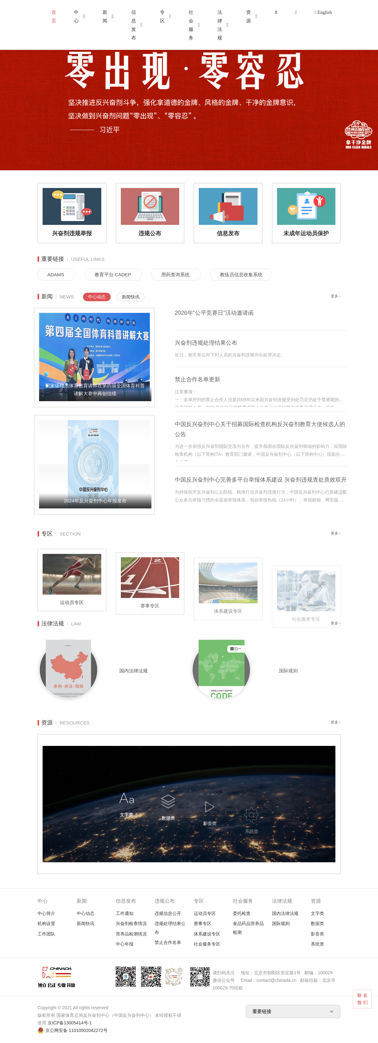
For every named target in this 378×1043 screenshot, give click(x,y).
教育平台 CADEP (114, 274)
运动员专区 (205, 913)
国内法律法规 (150, 670)
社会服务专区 (207, 943)
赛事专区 (202, 923)
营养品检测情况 (131, 933)
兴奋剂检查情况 (131, 923)
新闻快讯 (130, 296)
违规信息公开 (168, 913)
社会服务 (191, 24)
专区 (162, 16)
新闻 (105, 16)
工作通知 (124, 913)
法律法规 (219, 24)
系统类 (317, 943)
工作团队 (46, 933)
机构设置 (46, 923)
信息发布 (133, 24)
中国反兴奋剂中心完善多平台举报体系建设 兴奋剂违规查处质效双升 (282, 480)
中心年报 (124, 943)
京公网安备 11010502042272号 (76, 1030)
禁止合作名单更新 (218, 379)
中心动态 (97, 296)
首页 (53, 16)
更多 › (335, 296)
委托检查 (242, 913)
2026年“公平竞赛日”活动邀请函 (235, 313)
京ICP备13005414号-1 (70, 1022)
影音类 (317, 933)
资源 (248, 16)
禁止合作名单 (168, 942)
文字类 (317, 913)
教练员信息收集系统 (241, 274)
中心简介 (46, 913)
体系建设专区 (207, 933)
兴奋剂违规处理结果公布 (227, 343)
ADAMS (56, 274)
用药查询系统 (176, 274)
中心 (76, 16)
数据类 (317, 923)
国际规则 (309, 670)
